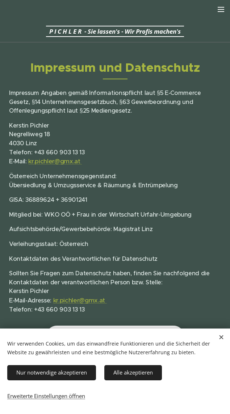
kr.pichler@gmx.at (55, 161)
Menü (221, 9)
